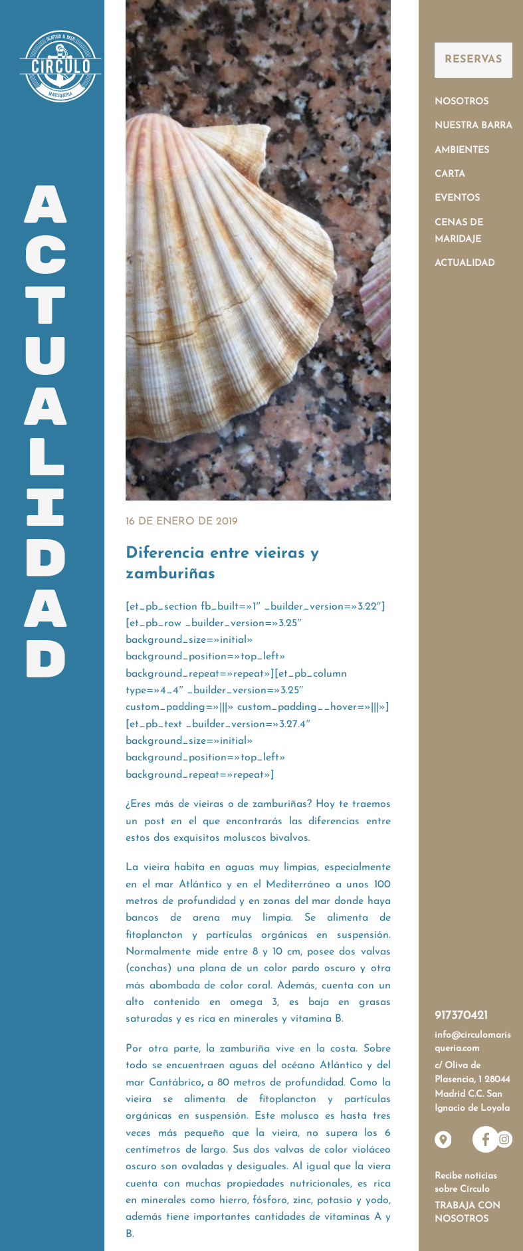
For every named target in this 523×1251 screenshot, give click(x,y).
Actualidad (465, 264)
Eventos (457, 198)
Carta (450, 174)
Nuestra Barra (473, 126)
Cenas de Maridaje (459, 231)
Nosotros (461, 102)
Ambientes (462, 151)
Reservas (473, 60)
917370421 (461, 1016)
